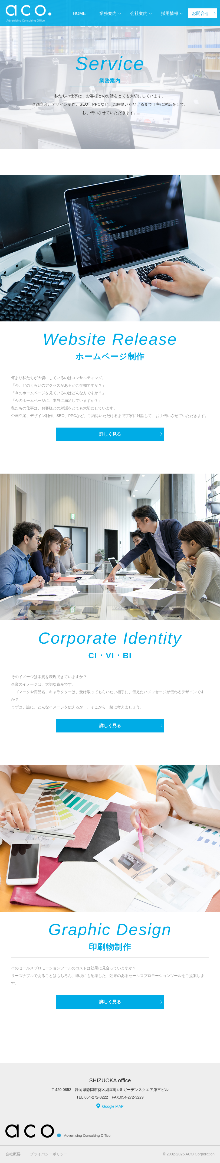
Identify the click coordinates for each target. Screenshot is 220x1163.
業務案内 (108, 13)
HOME (79, 13)
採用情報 (169, 13)
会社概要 (13, 1154)
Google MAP (112, 1106)
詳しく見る (110, 434)
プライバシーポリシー (49, 1154)
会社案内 (138, 13)
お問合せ (200, 13)
